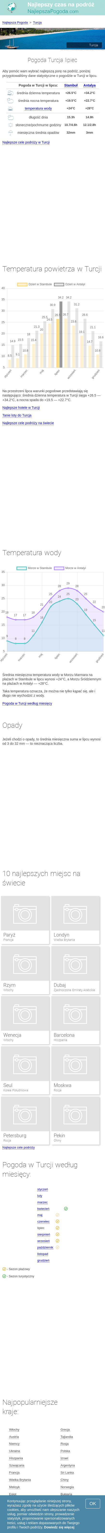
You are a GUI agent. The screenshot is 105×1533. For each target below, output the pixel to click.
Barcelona (64, 1035)
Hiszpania (60, 1040)
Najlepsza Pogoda (15, 22)
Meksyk (14, 1487)
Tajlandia (66, 1437)
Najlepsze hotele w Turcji (21, 408)
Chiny (57, 1140)
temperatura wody (38, 108)
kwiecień (43, 1208)
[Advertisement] (52, 200)
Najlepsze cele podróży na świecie (28, 423)
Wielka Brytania (64, 940)
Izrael (64, 1458)
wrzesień (43, 1241)
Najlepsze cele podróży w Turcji (26, 142)
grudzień (43, 1260)
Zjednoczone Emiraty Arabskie (74, 990)
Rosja (57, 1090)
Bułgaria (66, 1494)
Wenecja (12, 1035)
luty (39, 1196)
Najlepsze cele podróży (18, 1147)
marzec (42, 1202)
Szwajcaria (16, 1465)
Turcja (37, 22)
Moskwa (63, 1085)
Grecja (65, 1429)
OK (93, 1503)
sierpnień (43, 1234)
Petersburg (14, 1135)
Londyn (61, 935)
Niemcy (14, 1444)
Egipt (12, 1494)
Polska (65, 1451)
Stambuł (71, 85)
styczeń (42, 1189)
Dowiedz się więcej (59, 1527)
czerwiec (43, 1221)
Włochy (8, 990)
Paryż (9, 935)
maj (39, 1215)
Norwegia (67, 1487)
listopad (42, 1254)
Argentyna (67, 1465)
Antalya (90, 85)
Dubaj (60, 985)
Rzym (9, 985)
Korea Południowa (15, 1090)
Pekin (59, 1135)
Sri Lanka (67, 1472)
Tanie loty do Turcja (17, 415)
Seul (7, 1085)
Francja (8, 940)
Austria (14, 1437)
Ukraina (14, 1451)
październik (45, 1247)
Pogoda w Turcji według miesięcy (27, 703)
